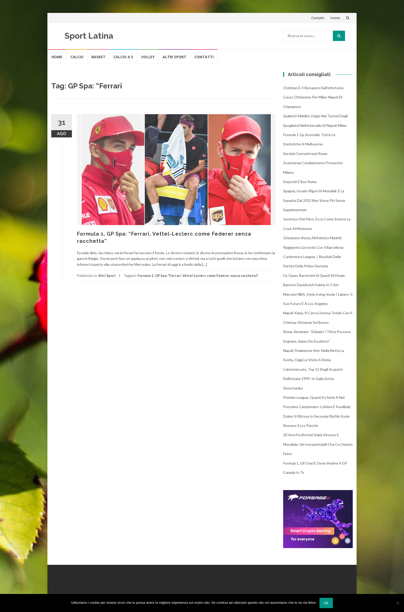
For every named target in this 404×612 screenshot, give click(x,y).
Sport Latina (88, 35)
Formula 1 (146, 276)
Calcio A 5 (123, 56)
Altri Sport (174, 56)
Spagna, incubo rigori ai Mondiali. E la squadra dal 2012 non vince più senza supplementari (314, 200)
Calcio (76, 56)
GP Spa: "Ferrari (168, 276)
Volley (148, 56)
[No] (397, 603)
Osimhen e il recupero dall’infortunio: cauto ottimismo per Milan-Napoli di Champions (313, 97)
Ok (326, 603)
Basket (98, 56)
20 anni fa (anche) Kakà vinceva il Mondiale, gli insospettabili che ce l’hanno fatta (318, 444)
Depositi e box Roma (299, 181)
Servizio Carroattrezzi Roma (305, 153)
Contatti (317, 17)
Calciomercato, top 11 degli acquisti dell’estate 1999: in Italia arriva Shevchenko (312, 378)
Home (335, 17)
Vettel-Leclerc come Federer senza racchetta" (220, 276)
